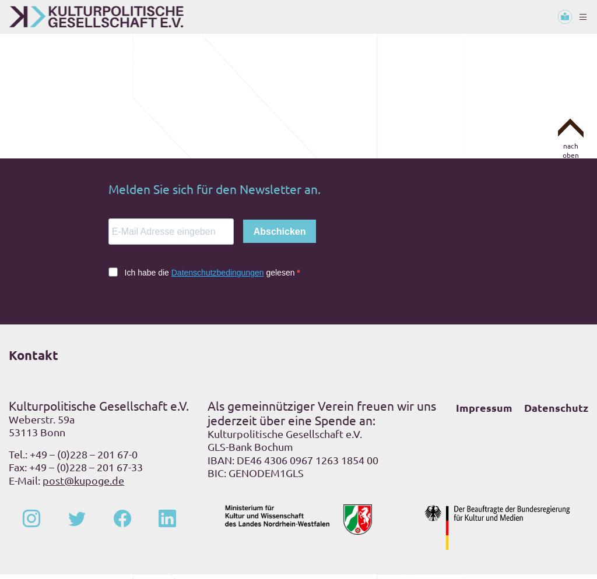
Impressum (484, 412)
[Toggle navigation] (583, 17)
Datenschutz (556, 412)
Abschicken (280, 236)
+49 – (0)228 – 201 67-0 (84, 459)
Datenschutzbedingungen (217, 277)
